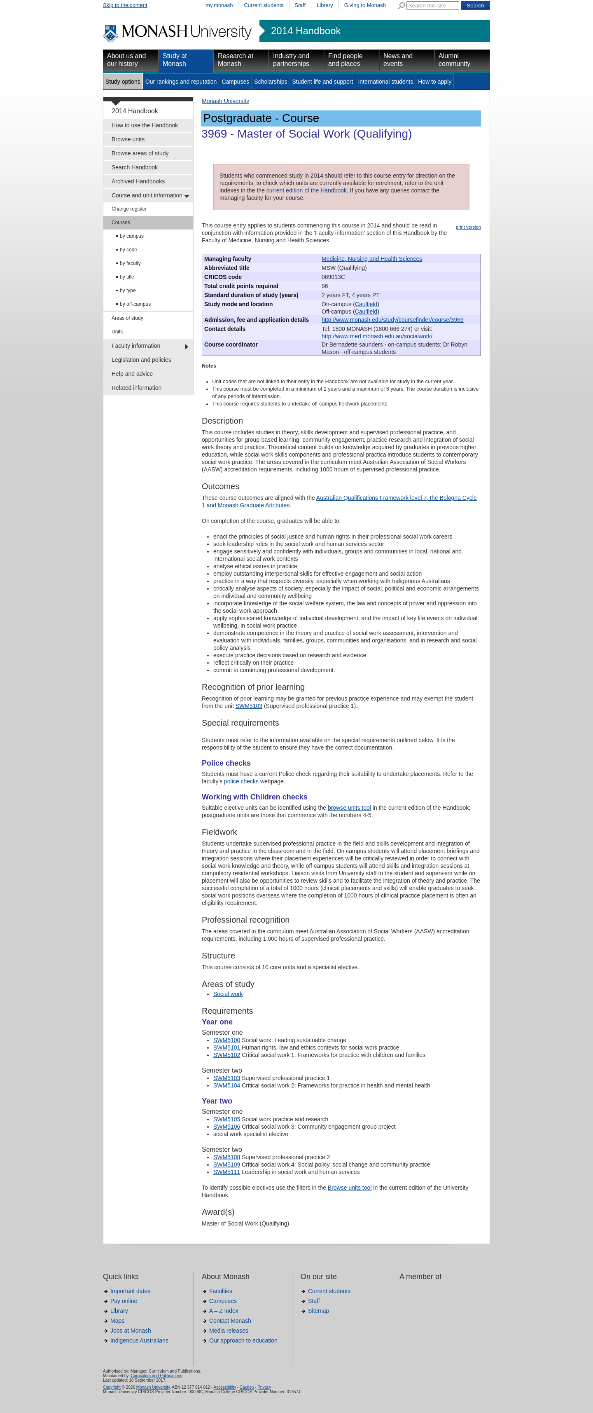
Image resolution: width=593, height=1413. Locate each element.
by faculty (130, 263)
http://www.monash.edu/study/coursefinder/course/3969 (393, 319)
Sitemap (318, 1311)
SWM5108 (226, 1157)
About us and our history (126, 59)
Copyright (112, 1387)
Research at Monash (235, 59)
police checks (241, 781)
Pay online (123, 1301)
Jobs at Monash (130, 1330)
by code (128, 250)
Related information (136, 387)
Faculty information (136, 345)
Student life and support (322, 81)
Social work (228, 994)
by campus (132, 236)
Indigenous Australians (139, 1340)
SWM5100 (226, 1040)
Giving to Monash (365, 5)
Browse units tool (350, 1187)
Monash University (225, 101)
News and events (398, 59)
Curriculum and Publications (156, 1375)
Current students (263, 5)
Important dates (130, 1291)
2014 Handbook (306, 31)
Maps (117, 1320)
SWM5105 (226, 1119)
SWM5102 (226, 1055)
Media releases (228, 1330)
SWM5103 (249, 706)
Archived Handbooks (138, 181)
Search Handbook (135, 167)
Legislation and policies (141, 359)
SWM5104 (226, 1085)
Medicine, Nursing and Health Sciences (372, 258)
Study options (122, 81)
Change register (129, 209)
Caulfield (366, 304)
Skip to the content (125, 5)
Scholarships (270, 81)
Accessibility (224, 1387)
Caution (247, 1387)
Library (325, 5)
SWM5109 (226, 1164)
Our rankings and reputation (181, 81)
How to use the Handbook (145, 125)
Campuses (235, 81)
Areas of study (127, 318)
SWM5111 (226, 1172)
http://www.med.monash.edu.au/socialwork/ (377, 336)
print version (468, 227)
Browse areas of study (140, 153)
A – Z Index (223, 1311)
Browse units (128, 139)
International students (385, 81)
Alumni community (454, 59)
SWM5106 (226, 1126)
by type (128, 290)
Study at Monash (175, 59)
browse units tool (349, 807)
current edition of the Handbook (306, 190)
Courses (121, 222)
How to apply (434, 81)
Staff (300, 5)
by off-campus (135, 304)
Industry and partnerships (291, 59)
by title (127, 277)
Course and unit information (147, 195)
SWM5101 (226, 1047)
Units (117, 332)
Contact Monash (230, 1320)
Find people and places (345, 59)
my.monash (219, 5)
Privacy (264, 1387)
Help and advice (132, 373)
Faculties (220, 1291)
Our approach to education (243, 1340)
